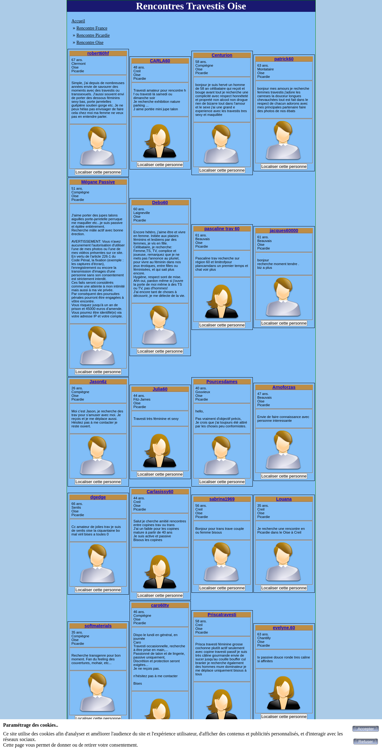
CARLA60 (160, 60)
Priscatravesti (222, 614)
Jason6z (97, 381)
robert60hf (98, 53)
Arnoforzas (283, 387)
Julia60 (160, 389)
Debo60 (160, 202)
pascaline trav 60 (222, 228)
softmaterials (97, 625)
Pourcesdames (222, 381)
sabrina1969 (222, 499)
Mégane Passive (98, 181)
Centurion (222, 55)
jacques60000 (284, 230)
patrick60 (283, 58)
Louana (284, 499)
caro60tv (160, 605)
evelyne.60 (284, 627)
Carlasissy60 (160, 491)
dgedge (98, 497)
